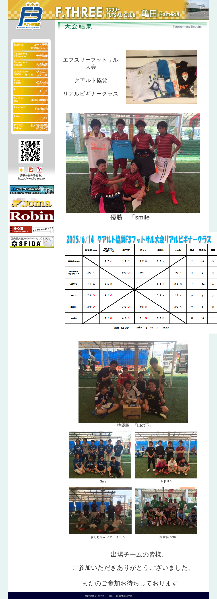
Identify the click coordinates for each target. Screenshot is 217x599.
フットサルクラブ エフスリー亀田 (75, 9)
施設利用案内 (31, 100)
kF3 (31, 91)
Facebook (31, 109)
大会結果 (31, 64)
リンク (31, 118)
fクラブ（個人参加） (31, 82)
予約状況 (31, 43)
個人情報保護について (31, 129)
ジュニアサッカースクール (31, 73)
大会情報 (31, 55)
